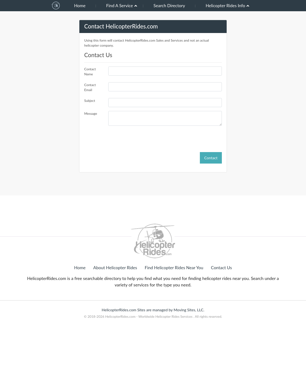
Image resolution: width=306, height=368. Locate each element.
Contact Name (90, 71)
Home (80, 5)
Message (90, 113)
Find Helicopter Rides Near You (174, 283)
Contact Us (221, 283)
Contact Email (90, 87)
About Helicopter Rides (115, 283)
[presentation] (185, 139)
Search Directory (169, 5)
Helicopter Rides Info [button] (225, 5)
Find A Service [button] (119, 5)
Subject (89, 101)
